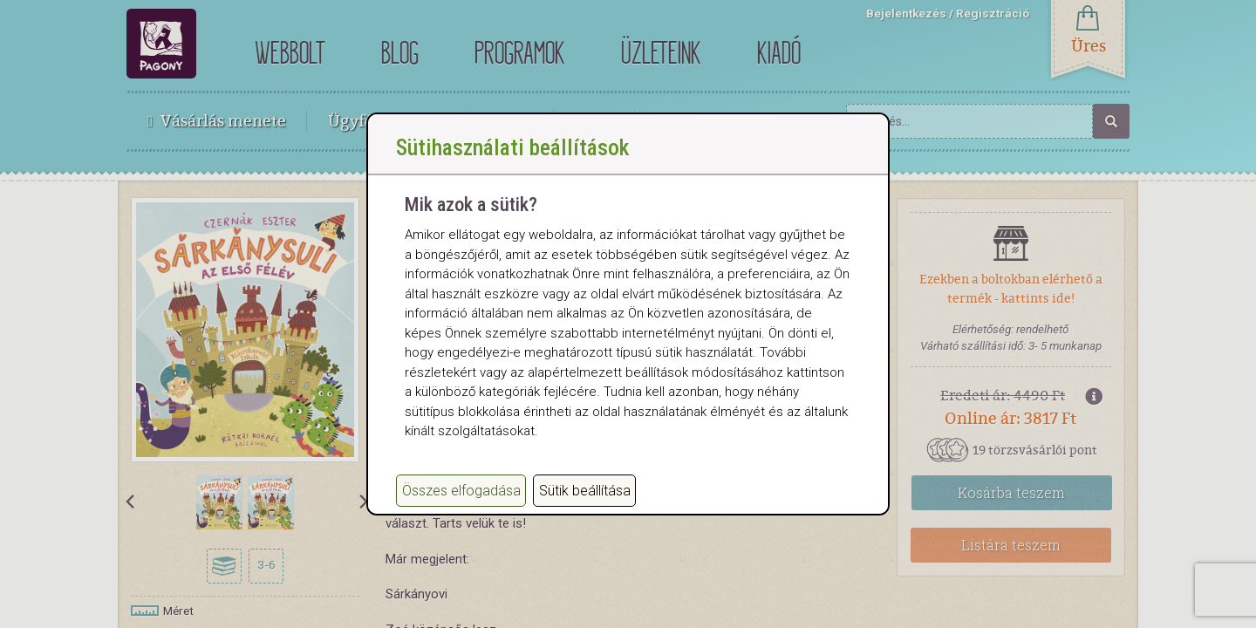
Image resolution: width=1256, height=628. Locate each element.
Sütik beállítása (585, 508)
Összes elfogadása (461, 508)
